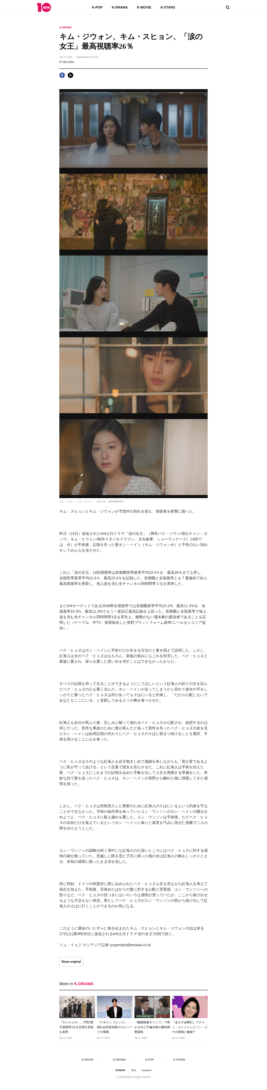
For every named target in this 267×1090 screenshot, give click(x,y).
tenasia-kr (147, 1070)
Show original (71, 961)
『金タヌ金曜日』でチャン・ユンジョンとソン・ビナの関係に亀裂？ (190, 1027)
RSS (133, 1070)
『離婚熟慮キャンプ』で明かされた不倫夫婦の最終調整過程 (152, 1027)
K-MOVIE (144, 7)
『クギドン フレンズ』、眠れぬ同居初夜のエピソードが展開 (115, 1027)
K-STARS (168, 7)
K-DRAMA (120, 7)
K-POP (97, 7)
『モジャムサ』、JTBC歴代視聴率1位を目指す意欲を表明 (76, 1027)
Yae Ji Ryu (68, 61)
